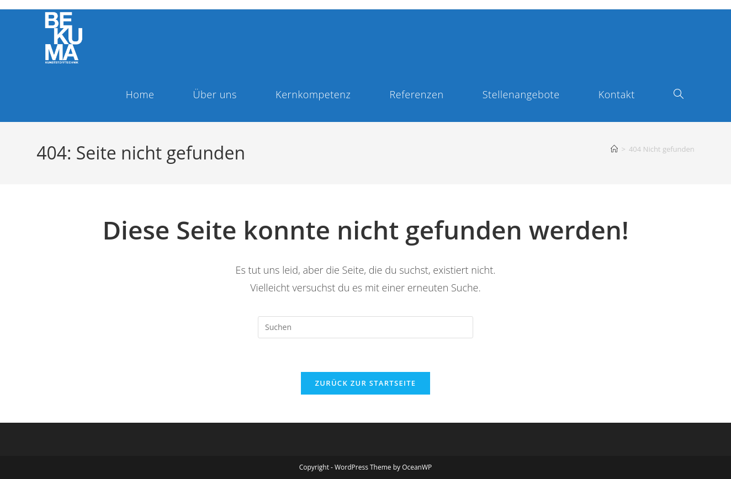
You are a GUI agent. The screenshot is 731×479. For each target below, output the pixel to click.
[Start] (614, 149)
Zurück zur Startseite (365, 383)
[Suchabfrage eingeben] (365, 327)
